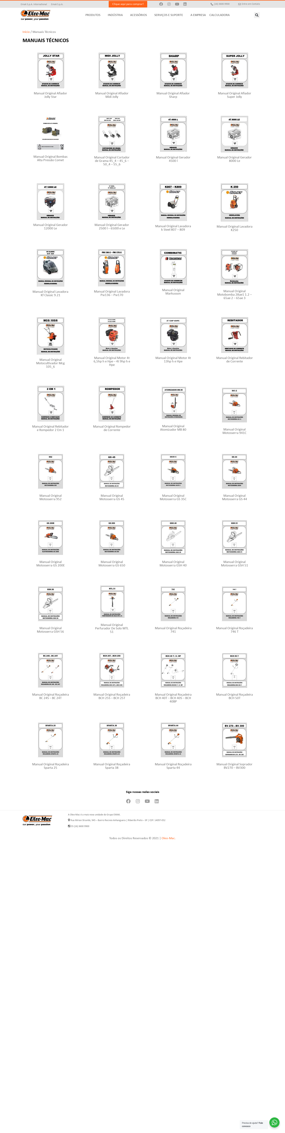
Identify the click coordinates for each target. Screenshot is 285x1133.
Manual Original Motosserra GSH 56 (50, 630)
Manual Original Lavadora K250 (234, 228)
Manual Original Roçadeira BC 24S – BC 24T (50, 696)
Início (26, 32)
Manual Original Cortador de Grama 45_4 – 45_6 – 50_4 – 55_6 (112, 161)
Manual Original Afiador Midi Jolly (112, 95)
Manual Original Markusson (173, 292)
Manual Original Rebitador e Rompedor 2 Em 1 (50, 428)
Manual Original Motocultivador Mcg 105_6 (50, 363)
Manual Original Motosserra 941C (234, 431)
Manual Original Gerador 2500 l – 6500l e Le (112, 226)
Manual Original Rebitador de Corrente (234, 359)
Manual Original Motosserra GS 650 (112, 563)
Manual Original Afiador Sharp (173, 95)
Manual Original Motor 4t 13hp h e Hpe (173, 359)
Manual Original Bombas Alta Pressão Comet (50, 158)
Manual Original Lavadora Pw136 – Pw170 (112, 293)
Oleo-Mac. (169, 838)
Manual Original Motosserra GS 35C (173, 497)
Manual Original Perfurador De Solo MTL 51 (112, 628)
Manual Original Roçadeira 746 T (234, 630)
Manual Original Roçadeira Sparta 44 (173, 766)
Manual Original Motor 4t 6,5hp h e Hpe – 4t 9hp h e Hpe (112, 361)
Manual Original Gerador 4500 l (173, 159)
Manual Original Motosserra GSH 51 (234, 563)
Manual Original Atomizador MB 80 (173, 428)
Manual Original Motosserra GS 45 (111, 497)
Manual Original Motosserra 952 (50, 497)
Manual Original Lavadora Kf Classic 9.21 (50, 293)
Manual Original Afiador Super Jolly (234, 95)
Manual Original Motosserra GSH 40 (173, 563)
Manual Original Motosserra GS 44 (234, 497)
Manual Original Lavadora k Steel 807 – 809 (173, 228)
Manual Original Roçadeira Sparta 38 (111, 766)
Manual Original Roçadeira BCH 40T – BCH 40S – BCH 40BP (173, 698)
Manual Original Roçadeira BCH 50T (234, 696)
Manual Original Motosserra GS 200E (50, 563)
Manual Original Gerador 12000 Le (50, 226)
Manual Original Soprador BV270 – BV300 (234, 766)
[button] (257, 15)
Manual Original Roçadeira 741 (173, 630)
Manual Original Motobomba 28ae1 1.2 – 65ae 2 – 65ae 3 (234, 295)
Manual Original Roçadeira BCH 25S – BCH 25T (111, 696)
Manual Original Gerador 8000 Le (234, 159)
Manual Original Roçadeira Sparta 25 (50, 766)
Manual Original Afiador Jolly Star (50, 95)
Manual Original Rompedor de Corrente (112, 428)
